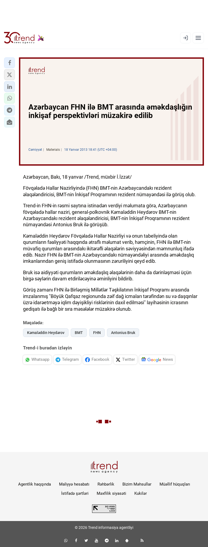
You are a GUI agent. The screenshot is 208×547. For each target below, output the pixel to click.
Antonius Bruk (123, 332)
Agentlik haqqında (34, 484)
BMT (79, 332)
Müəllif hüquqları (175, 484)
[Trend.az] (24, 38)
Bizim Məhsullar (136, 484)
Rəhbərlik (106, 484)
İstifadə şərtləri (75, 493)
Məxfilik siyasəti (111, 493)
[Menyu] (198, 37)
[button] (9, 63)
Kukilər (140, 493)
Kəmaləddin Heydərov (45, 332)
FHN (97, 332)
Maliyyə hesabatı (74, 484)
